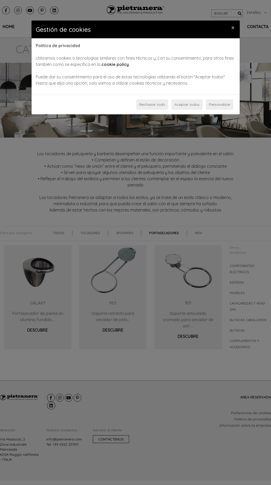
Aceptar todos (187, 104)
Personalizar (219, 104)
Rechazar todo (152, 104)
